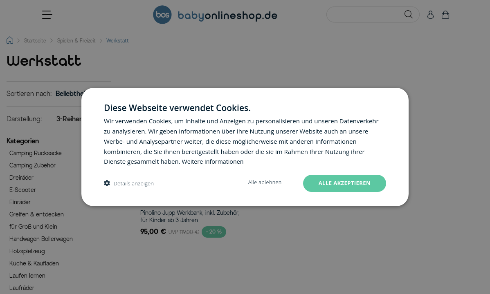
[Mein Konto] (430, 14)
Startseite (35, 41)
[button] (59, 142)
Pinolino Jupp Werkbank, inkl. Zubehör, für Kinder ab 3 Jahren (190, 216)
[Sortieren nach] (78, 93)
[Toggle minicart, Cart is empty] (445, 14)
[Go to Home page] (215, 14)
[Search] (409, 14)
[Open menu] (47, 15)
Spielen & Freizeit (76, 41)
